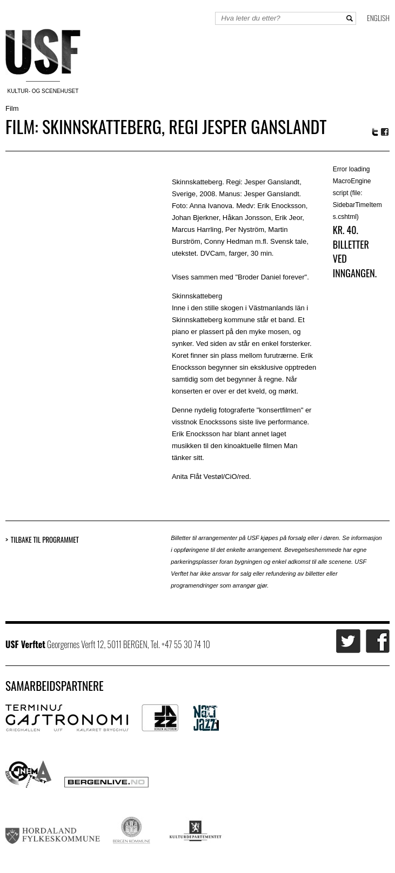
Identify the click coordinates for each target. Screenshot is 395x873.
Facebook (385, 132)
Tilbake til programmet (45, 540)
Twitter (375, 132)
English (378, 17)
